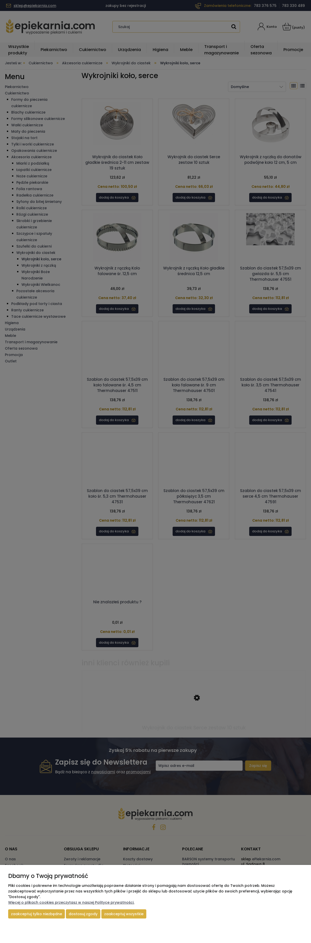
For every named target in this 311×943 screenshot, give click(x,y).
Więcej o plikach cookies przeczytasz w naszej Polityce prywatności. (71, 902)
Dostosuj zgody (83, 913)
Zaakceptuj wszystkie (123, 913)
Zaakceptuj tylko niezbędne (36, 913)
